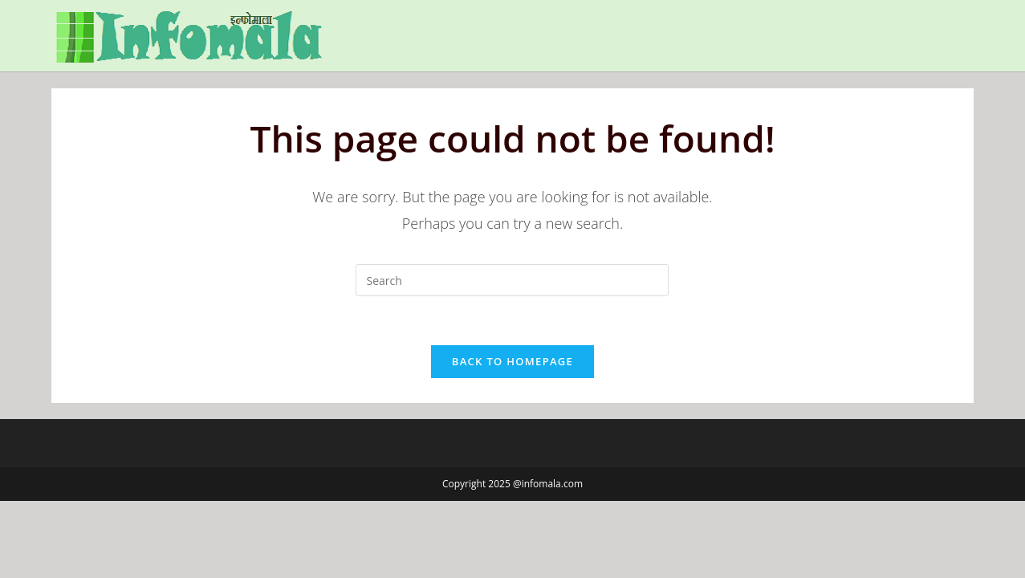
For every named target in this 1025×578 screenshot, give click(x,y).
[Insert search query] (512, 280)
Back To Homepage (512, 361)
